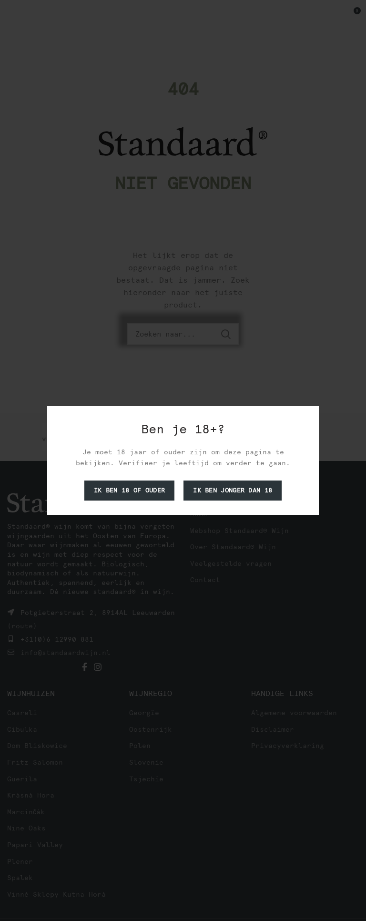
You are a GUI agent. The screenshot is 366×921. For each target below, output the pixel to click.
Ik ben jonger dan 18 (232, 490)
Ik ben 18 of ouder (129, 490)
